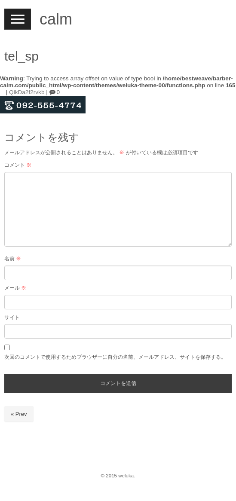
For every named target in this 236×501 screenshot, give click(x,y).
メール (15, 288)
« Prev (19, 414)
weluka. (126, 475)
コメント (17, 165)
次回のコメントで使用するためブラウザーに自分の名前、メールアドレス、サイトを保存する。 (115, 357)
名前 (12, 259)
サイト (12, 318)
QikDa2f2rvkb (26, 92)
